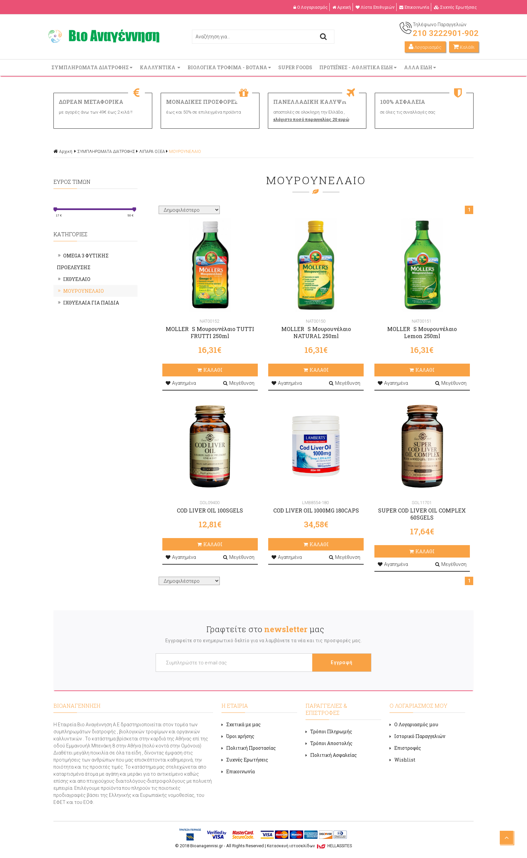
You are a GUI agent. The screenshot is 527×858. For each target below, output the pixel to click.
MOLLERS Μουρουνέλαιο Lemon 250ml (422, 332)
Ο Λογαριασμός (310, 7)
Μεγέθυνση (238, 383)
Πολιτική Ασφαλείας (331, 755)
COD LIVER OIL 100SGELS (210, 510)
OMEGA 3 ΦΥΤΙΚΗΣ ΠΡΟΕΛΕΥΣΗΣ (83, 261)
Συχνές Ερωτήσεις (455, 7)
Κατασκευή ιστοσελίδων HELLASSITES (309, 846)
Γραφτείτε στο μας (265, 629)
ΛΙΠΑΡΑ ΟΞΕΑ (152, 151)
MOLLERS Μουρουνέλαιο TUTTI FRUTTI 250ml (210, 332)
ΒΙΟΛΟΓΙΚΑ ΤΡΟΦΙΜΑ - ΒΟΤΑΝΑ (230, 67)
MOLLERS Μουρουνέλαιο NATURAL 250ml (316, 332)
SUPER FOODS (295, 67)
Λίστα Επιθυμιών (375, 7)
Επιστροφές (405, 748)
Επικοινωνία (414, 7)
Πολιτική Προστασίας (248, 748)
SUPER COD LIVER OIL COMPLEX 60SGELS (422, 514)
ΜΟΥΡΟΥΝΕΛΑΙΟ (185, 151)
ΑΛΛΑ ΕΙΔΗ (420, 67)
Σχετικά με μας (241, 724)
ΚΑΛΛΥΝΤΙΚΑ (160, 67)
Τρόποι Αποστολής (329, 743)
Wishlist (402, 760)
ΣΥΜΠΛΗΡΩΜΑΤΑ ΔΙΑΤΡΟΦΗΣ (92, 67)
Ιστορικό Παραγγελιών (417, 736)
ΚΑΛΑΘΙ (209, 370)
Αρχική (341, 7)
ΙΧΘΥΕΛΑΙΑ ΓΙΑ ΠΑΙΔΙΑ (88, 302)
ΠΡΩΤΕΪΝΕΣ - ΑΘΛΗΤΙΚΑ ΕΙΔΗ (358, 67)
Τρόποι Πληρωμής (329, 731)
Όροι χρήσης (237, 736)
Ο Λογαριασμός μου (414, 724)
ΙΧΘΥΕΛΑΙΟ (73, 279)
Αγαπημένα (181, 383)
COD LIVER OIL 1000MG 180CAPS (316, 510)
